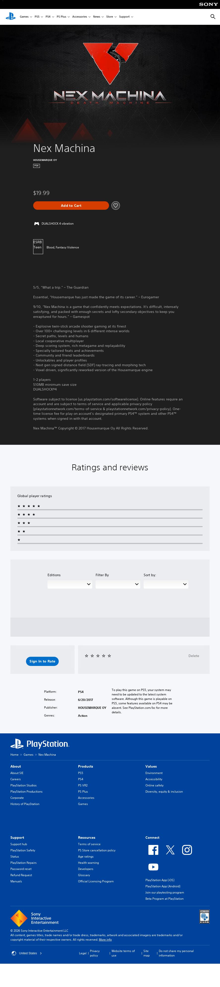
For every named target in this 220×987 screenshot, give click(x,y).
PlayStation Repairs (23, 863)
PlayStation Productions (26, 791)
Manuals (16, 881)
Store (109, 17)
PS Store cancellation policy (96, 850)
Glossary (84, 875)
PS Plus (61, 17)
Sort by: (150, 575)
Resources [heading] (86, 837)
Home (14, 754)
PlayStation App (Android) (162, 886)
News (96, 17)
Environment (154, 773)
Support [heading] (17, 837)
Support (124, 17)
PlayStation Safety (22, 850)
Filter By (102, 575)
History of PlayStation (24, 804)
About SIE (16, 773)
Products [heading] (85, 766)
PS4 (48, 17)
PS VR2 (82, 785)
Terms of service (89, 844)
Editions (54, 575)
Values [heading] (151, 766)
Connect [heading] (152, 837)
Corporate (17, 798)
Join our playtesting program (164, 892)
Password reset (20, 869)
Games (24, 17)
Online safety (154, 785)
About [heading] (15, 766)
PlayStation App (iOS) (159, 880)
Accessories (79, 17)
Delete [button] (194, 656)
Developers (85, 869)
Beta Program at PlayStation (164, 899)
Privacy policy (95, 953)
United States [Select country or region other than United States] (26, 953)
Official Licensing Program (96, 881)
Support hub (18, 844)
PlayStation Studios (23, 785)
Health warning (88, 863)
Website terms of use (123, 953)
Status (14, 856)
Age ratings (86, 856)
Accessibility (153, 779)
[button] (42, 661)
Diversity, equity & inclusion (164, 791)
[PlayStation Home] (10, 17)
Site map (146, 953)
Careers (15, 779)
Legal (82, 953)
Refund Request (21, 875)
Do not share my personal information (176, 953)
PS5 (37, 17)
